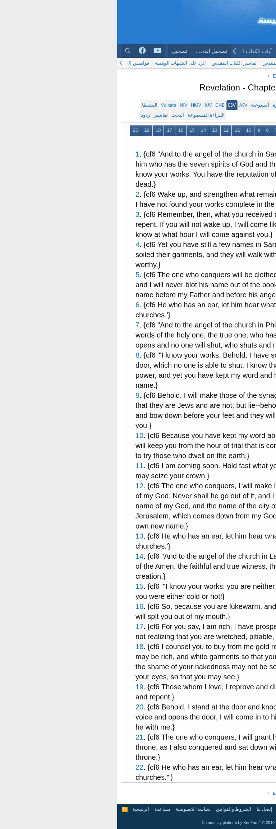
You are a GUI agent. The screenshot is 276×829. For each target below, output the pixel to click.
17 (52, 130)
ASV (126, 105)
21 (233, 141)
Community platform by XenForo (138, 822)
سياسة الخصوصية (76, 809)
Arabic (261, 809)
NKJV (79, 105)
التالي (208, 141)
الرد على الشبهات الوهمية (63, 63)
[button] (211, 51)
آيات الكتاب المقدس (132, 51)
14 (86, 130)
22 (222, 141)
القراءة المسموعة (88, 115)
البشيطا (32, 105)
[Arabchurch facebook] (25, 51)
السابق (226, 130)
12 (108, 130)
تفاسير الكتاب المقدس (117, 63)
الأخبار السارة (169, 105)
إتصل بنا (147, 809)
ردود (28, 115)
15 (74, 130)
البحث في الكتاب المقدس (170, 63)
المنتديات (227, 51)
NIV (66, 105)
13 (97, 130)
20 (18, 130)
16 (63, 130)
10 (131, 130)
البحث (60, 115)
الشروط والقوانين (116, 809)
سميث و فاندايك (218, 105)
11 (120, 130)
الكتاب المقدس (182, 51)
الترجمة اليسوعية (219, 63)
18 (40, 130)
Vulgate (51, 105)
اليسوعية (143, 105)
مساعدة (45, 809)
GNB (102, 105)
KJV (91, 105)
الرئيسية (257, 51)
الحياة (192, 105)
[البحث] (11, 50)
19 (29, 130)
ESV (115, 105)
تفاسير (44, 115)
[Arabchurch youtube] (40, 51)
